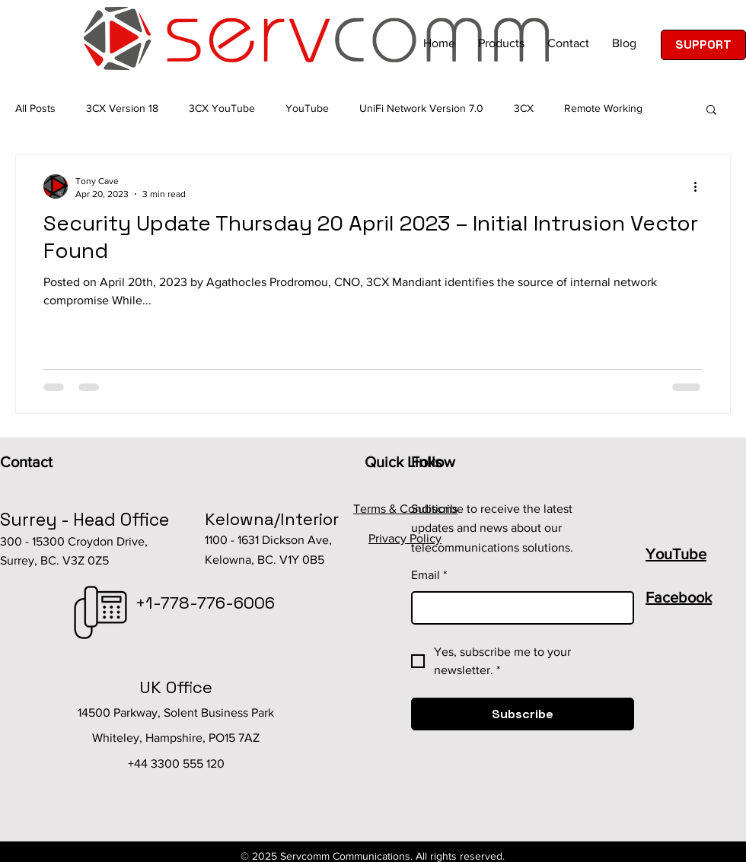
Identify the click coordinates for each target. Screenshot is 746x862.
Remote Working (603, 108)
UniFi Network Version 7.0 (421, 108)
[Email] (518, 608)
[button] (711, 111)
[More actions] (700, 186)
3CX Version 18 (122, 108)
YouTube (307, 108)
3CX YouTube (222, 108)
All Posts (35, 108)
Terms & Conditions (405, 508)
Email (429, 575)
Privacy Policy (405, 538)
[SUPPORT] (703, 45)
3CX (524, 108)
